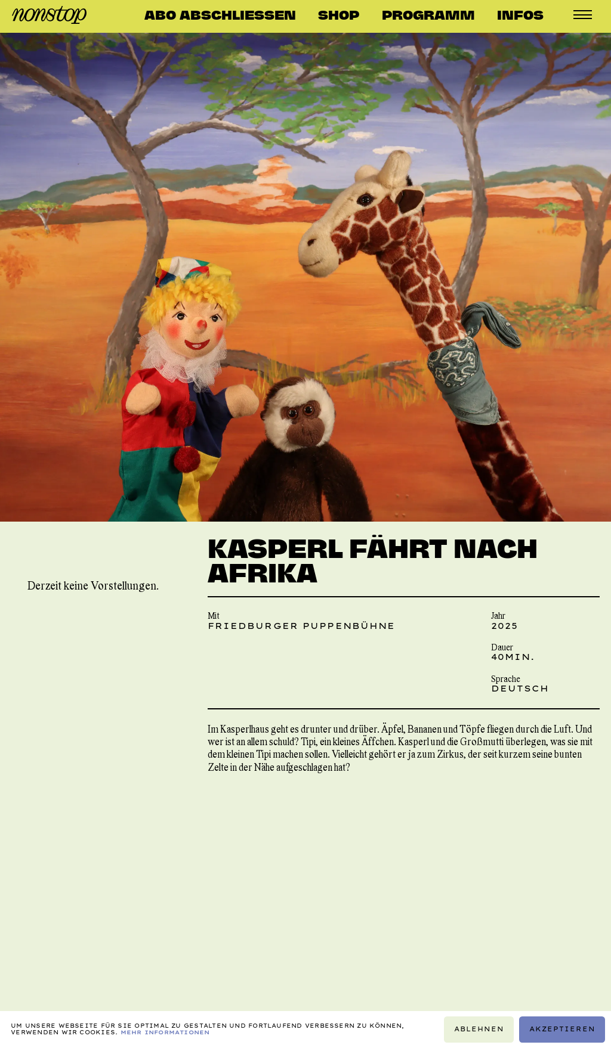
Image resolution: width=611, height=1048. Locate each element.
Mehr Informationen (165, 1032)
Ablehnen (479, 1029)
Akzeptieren (562, 1029)
